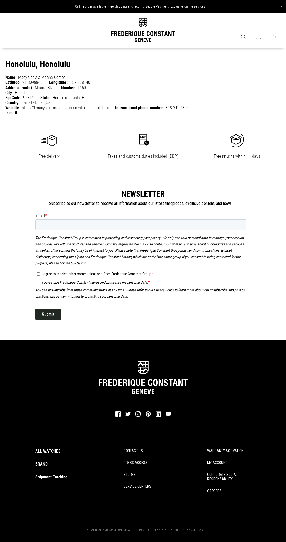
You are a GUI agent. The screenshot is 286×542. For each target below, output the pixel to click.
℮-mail (11, 112)
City (8, 92)
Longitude (57, 82)
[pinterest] (148, 416)
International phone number (139, 107)
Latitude (12, 82)
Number (68, 87)
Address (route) (18, 87)
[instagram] (138, 416)
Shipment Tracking (51, 477)
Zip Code (12, 97)
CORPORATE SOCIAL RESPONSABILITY (222, 476)
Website (12, 107)
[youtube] (168, 415)
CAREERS (214, 491)
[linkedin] (158, 416)
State (45, 97)
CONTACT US (133, 451)
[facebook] (118, 416)
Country (11, 102)
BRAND (41, 464)
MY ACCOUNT (217, 463)
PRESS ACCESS (135, 463)
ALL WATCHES (48, 451)
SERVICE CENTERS (137, 486)
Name (10, 77)
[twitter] (128, 416)
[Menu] (12, 30)
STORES (130, 474)
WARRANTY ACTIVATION (225, 451)
